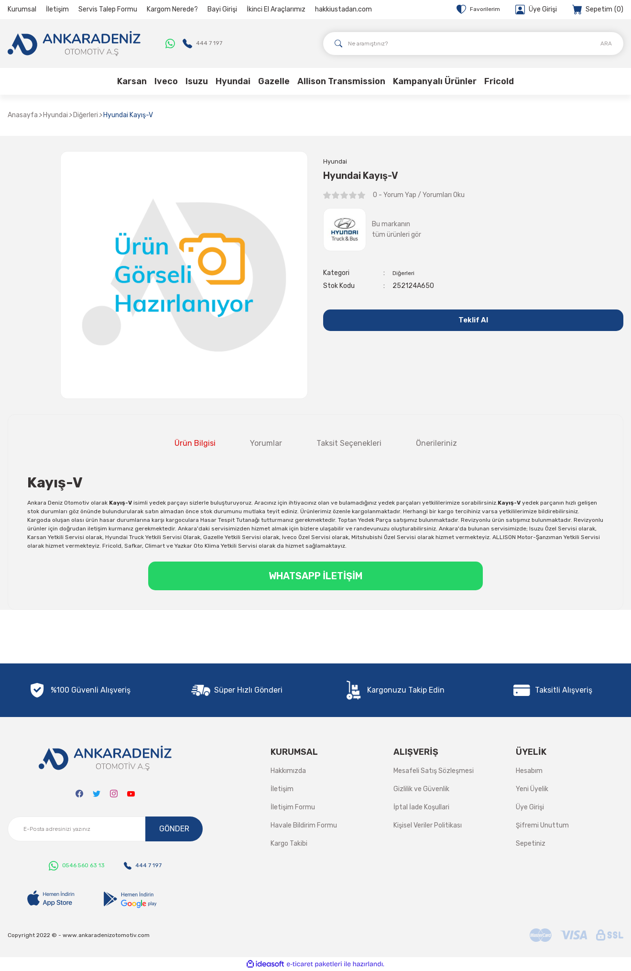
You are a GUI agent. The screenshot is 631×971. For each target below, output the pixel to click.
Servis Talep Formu (107, 9)
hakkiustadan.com (343, 9)
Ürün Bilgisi (195, 443)
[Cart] (597, 9)
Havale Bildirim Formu (304, 825)
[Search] (473, 43)
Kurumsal (22, 9)
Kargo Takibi (289, 843)
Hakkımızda (288, 771)
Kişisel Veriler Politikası (427, 825)
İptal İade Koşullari (421, 807)
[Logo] (74, 43)
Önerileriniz (436, 443)
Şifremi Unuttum (542, 825)
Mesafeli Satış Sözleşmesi (433, 771)
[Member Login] (536, 9)
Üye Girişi (530, 807)
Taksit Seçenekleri (348, 443)
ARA (606, 43)
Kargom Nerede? (172, 9)
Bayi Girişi (222, 9)
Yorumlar (266, 443)
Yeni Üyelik (532, 789)
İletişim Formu (293, 807)
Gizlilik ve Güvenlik (421, 789)
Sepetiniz (530, 843)
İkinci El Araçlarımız (276, 9)
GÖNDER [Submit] (174, 828)
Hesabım (529, 771)
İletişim (57, 9)
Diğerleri (404, 274)
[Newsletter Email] (105, 829)
